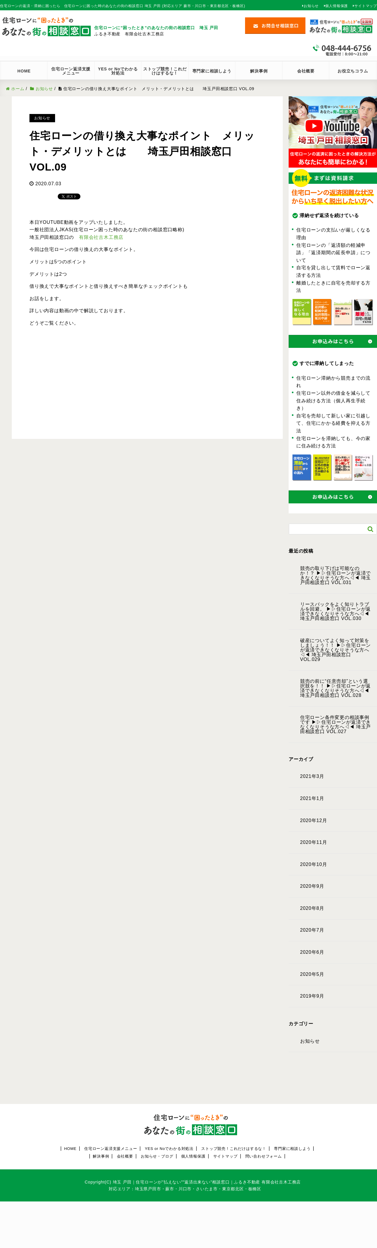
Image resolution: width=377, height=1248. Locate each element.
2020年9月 (312, 886)
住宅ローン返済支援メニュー (110, 1148)
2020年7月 (312, 930)
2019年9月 (312, 996)
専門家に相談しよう (212, 71)
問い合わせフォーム (263, 1156)
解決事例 (258, 71)
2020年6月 (312, 952)
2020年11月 (313, 842)
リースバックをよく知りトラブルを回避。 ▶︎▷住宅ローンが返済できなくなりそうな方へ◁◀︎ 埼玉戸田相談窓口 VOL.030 (335, 611)
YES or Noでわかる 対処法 (119, 71)
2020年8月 (312, 908)
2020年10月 (313, 864)
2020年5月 (312, 974)
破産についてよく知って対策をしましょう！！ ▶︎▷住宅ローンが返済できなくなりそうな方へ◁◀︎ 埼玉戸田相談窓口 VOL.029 (335, 650)
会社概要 (306, 71)
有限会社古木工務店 (101, 237)
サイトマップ (365, 6)
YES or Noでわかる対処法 (169, 1148)
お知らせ (311, 6)
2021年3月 (312, 776)
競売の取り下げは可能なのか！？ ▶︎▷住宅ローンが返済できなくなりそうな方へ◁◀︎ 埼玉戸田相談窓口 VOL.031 (335, 575)
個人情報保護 (336, 6)
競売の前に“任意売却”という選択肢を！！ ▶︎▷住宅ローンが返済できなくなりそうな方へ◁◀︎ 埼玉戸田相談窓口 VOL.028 (335, 688)
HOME (24, 71)
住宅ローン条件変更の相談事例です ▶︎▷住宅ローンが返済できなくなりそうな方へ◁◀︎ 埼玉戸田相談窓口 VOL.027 (335, 724)
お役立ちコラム (353, 71)
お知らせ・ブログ (157, 1156)
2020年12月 (313, 820)
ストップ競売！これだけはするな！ (165, 71)
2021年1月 (312, 798)
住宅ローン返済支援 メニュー (72, 71)
